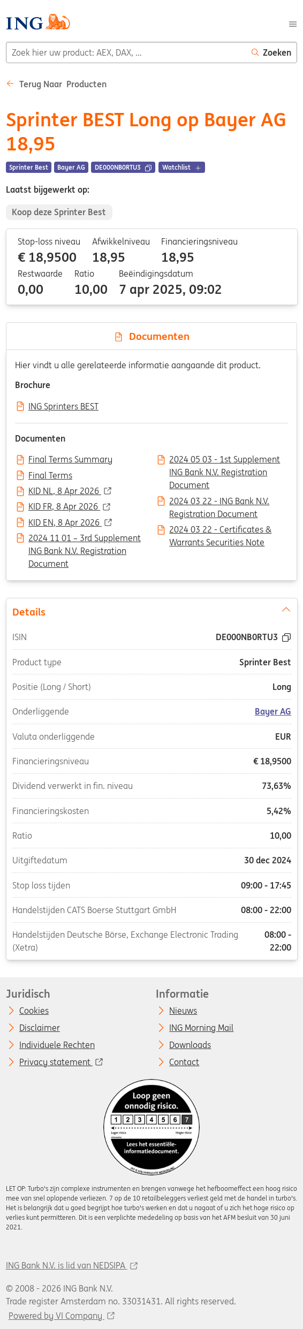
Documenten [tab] (151, 336)
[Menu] (293, 23)
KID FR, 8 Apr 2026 (64, 507)
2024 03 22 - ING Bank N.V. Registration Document (219, 502)
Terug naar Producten (56, 84)
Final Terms (50, 476)
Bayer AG (273, 711)
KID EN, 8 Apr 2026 (65, 523)
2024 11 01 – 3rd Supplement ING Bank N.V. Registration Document (84, 539)
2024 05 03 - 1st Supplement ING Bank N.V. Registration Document (224, 460)
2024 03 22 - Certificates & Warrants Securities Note (220, 530)
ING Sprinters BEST (63, 407)
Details (151, 611)
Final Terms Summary (70, 460)
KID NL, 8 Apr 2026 (64, 491)
